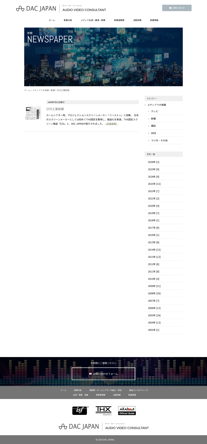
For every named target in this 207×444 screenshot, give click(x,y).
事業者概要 (119, 20)
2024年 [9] (153, 176)
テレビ (154, 111)
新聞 (53, 90)
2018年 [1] (153, 220)
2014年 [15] (154, 249)
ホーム (52, 20)
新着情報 (154, 20)
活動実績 (137, 20)
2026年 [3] (153, 162)
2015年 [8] (153, 242)
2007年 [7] (153, 300)
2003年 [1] (153, 330)
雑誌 (153, 125)
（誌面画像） (111, 123)
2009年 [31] (154, 286)
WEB (153, 133)
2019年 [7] (153, 213)
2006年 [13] (154, 308)
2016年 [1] (153, 235)
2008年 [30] (154, 293)
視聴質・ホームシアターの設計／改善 (105, 390)
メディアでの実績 (40, 90)
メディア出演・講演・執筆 (93, 20)
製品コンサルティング (138, 390)
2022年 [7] (153, 191)
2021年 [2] (153, 198)
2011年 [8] (153, 271)
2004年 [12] (154, 322)
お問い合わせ (177, 7)
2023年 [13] (154, 183)
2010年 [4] (153, 279)
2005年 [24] (154, 315)
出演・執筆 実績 (80, 395)
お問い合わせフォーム (104, 374)
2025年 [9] (153, 169)
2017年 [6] (153, 227)
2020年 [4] (153, 205)
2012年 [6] (153, 264)
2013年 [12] (154, 257)
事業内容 (68, 20)
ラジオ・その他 (159, 140)
